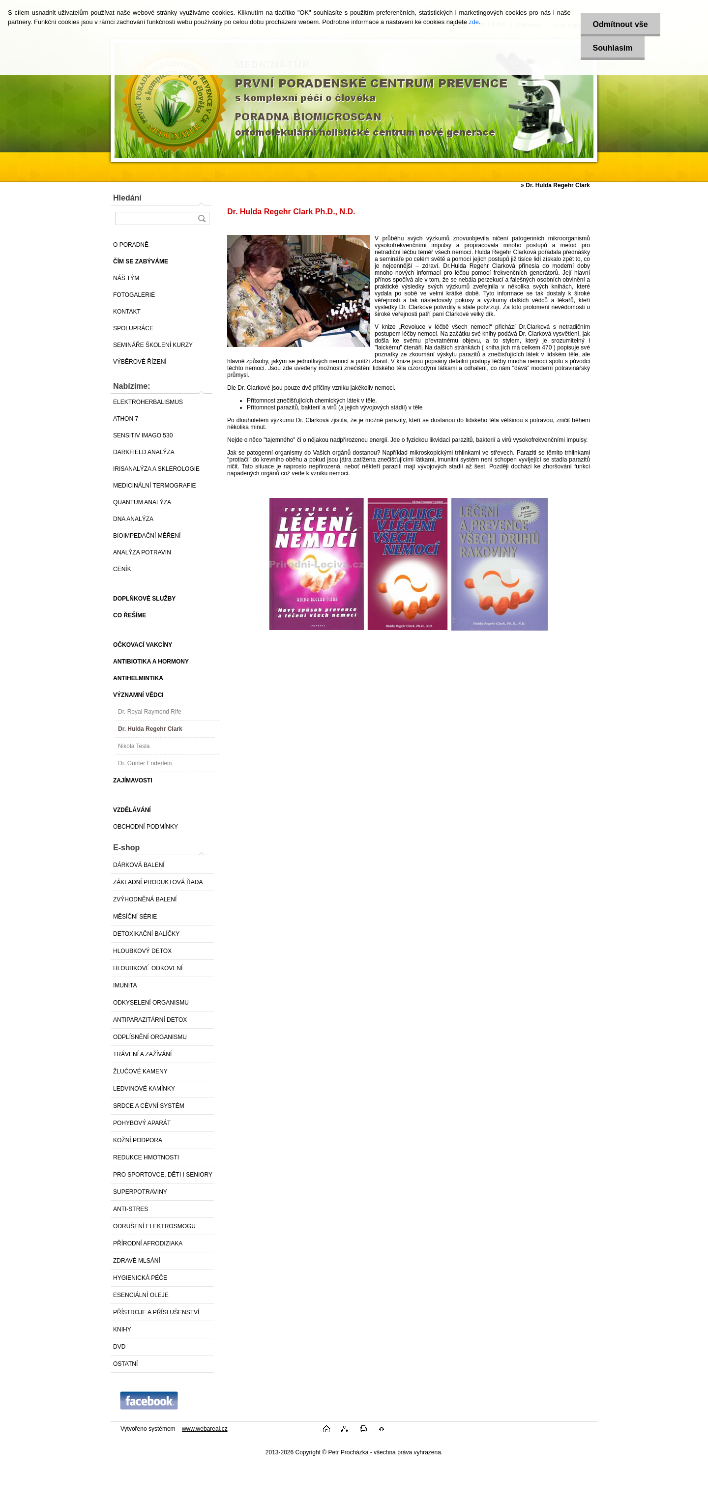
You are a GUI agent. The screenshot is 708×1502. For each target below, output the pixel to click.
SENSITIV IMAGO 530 (143, 435)
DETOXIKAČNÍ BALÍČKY (146, 933)
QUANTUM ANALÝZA (142, 502)
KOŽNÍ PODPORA (137, 1140)
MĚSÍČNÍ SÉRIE (135, 916)
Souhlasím (613, 48)
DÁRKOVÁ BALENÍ (139, 865)
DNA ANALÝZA (133, 519)
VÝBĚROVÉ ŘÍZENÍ (140, 361)
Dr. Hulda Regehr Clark (150, 728)
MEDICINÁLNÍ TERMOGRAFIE (154, 485)
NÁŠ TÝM (126, 278)
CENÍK (122, 569)
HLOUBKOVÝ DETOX (142, 951)
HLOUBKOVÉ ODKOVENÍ (147, 968)
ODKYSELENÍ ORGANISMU (151, 1002)
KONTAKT (127, 311)
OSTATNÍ (125, 1363)
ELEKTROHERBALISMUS (148, 402)
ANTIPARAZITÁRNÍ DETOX (150, 1019)
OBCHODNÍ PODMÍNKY (145, 826)
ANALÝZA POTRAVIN (142, 552)
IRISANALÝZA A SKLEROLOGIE (156, 468)
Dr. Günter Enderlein (145, 763)
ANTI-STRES (130, 1209)
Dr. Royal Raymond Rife (149, 711)
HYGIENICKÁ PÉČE (140, 1277)
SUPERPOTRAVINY (140, 1191)
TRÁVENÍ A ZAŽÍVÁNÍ (142, 1054)
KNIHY (122, 1329)
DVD (119, 1346)
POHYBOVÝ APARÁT (142, 1123)
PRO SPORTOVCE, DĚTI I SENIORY (162, 1174)
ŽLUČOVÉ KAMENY (140, 1071)
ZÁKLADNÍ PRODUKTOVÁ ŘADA (158, 882)
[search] (201, 218)
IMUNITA (125, 985)
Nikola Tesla (133, 746)
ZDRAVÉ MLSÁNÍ (136, 1260)
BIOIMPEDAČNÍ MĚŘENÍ (146, 535)
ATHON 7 (125, 418)
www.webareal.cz (205, 1428)
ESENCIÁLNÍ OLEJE (141, 1295)
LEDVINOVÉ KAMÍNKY (144, 1088)
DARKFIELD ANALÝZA (144, 452)
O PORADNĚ (130, 244)
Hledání (127, 198)
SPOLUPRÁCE (133, 328)
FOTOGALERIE (134, 294)
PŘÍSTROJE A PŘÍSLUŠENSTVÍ (156, 1312)
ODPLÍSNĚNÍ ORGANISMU (150, 1037)
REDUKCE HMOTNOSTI (146, 1157)
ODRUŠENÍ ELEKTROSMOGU (154, 1226)
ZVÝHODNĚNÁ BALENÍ (145, 899)
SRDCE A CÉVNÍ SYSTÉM (148, 1105)
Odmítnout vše (620, 24)
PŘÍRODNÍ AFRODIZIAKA (147, 1243)
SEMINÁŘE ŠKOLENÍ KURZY (153, 345)
